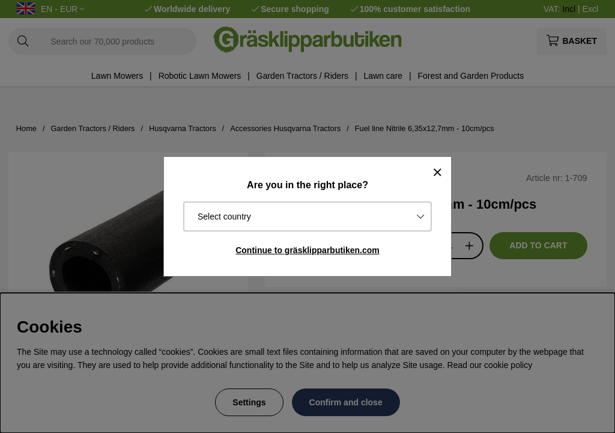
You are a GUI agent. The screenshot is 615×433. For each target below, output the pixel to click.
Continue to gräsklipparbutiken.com (307, 250)
